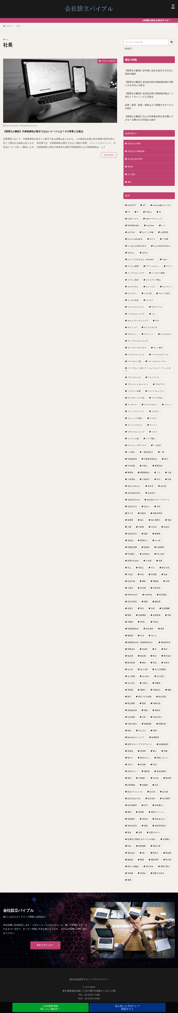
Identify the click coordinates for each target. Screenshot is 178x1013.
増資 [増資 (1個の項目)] (160, 563)
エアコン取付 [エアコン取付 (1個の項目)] (133, 282)
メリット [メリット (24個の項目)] (168, 407)
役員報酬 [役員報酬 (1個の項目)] (165, 611)
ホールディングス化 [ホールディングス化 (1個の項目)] (135, 400)
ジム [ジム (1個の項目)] (153, 316)
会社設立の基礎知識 (106, 61)
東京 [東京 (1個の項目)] (165, 652)
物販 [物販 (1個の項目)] (169, 692)
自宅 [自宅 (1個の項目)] (155, 767)
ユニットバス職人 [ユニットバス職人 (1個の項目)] (135, 421)
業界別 (130, 168)
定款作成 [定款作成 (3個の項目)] (131, 584)
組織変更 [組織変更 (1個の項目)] (155, 740)
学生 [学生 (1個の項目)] (142, 577)
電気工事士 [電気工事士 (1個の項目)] (165, 869)
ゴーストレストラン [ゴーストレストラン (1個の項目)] (135, 310)
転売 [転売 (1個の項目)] (129, 849)
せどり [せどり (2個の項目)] (152, 242)
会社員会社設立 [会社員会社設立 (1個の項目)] (134, 496)
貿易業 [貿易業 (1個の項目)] (141, 815)
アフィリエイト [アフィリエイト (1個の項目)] (152, 269)
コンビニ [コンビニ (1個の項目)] (149, 303)
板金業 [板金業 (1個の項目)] (143, 658)
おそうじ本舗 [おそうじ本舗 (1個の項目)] (147, 235)
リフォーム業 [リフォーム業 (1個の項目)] (133, 441)
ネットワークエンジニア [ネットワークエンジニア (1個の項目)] (137, 343)
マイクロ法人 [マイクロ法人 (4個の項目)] (157, 400)
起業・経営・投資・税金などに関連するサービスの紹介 (149, 106)
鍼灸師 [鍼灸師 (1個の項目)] (130, 862)
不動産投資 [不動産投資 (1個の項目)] (132, 462)
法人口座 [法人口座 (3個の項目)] (144, 672)
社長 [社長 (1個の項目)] (144, 720)
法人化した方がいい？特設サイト (127, 1007)
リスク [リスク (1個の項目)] (154, 434)
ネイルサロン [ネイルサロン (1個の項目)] (166, 337)
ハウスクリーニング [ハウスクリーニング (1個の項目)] (135, 357)
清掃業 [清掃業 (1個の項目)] (130, 692)
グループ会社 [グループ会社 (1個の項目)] (164, 296)
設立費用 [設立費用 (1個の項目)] (166, 801)
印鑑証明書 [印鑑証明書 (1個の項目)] (132, 550)
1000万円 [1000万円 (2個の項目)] (131, 208)
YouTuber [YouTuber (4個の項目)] (150, 228)
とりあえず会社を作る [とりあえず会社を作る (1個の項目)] (136, 249)
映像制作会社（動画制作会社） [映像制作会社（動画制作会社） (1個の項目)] (140, 645)
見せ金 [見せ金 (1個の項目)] (156, 781)
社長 (18, 26)
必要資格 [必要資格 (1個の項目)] (156, 618)
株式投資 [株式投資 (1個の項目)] (131, 665)
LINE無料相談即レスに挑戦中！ (50, 1007)
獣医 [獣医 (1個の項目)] (144, 706)
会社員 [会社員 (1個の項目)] (163, 489)
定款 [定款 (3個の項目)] (165, 577)
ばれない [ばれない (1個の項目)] (131, 255)
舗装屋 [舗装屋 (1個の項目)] (147, 774)
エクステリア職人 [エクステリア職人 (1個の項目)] (153, 282)
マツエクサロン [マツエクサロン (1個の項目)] (150, 407)
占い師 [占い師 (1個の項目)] (157, 543)
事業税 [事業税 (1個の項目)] (130, 475)
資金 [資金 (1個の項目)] (129, 835)
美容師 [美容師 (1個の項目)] (143, 754)
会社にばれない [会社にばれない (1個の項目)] (134, 489)
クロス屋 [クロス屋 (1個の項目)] (147, 296)
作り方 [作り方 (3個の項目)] (130, 516)
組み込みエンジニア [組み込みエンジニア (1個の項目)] (135, 740)
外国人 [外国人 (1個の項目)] (141, 570)
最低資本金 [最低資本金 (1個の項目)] (165, 645)
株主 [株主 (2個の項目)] (155, 658)
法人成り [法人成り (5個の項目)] (146, 679)
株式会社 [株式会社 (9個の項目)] (167, 658)
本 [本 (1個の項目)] (156, 652)
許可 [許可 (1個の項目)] (146, 808)
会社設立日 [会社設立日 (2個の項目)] (132, 509)
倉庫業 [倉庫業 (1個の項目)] (130, 523)
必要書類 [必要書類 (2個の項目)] (142, 618)
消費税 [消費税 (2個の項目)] (157, 686)
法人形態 (131, 176)
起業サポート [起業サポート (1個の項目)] (154, 835)
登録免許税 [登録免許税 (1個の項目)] (132, 713)
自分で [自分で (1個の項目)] (130, 767)
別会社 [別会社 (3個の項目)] (166, 530)
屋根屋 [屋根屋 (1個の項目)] (156, 584)
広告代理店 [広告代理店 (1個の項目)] (132, 604)
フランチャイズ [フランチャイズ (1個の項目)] (134, 380)
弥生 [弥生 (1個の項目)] (142, 611)
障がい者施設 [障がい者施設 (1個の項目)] (133, 869)
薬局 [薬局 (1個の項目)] (129, 781)
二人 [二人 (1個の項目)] (158, 475)
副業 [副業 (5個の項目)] (146, 536)
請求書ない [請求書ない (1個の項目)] (159, 808)
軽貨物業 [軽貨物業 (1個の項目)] (142, 849)
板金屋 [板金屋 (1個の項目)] (130, 658)
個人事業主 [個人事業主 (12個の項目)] (155, 523)
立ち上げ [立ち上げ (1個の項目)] (142, 733)
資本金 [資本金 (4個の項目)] (145, 822)
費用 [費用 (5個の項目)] (129, 815)
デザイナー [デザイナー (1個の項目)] (132, 337)
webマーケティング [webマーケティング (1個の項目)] (154, 221)
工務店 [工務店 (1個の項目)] (130, 591)
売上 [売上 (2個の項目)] (129, 570)
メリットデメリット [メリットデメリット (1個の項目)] (135, 414)
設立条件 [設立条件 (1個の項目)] (151, 801)
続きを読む (109, 160)
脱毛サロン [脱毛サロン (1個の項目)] (145, 760)
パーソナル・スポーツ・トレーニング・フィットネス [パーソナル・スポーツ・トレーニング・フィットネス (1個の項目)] (148, 372)
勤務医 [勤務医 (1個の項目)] (157, 536)
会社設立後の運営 (136, 160)
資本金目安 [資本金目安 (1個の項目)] (132, 828)
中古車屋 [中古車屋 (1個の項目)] (131, 468)
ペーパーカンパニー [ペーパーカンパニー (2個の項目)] (156, 394)
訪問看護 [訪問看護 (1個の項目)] (131, 788)
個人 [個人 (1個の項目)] (142, 523)
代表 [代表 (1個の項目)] (169, 482)
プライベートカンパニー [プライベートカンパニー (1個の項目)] (137, 387)
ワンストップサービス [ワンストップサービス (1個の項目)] (136, 448)
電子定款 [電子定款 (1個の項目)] (149, 869)
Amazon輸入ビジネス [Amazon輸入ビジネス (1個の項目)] (162, 208)
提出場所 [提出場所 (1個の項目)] (149, 631)
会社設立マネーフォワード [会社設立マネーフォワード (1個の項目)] (158, 502)
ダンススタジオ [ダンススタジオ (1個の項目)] (150, 330)
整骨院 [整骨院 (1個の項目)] (130, 638)
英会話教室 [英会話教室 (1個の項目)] (161, 774)
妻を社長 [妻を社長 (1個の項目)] (165, 570)
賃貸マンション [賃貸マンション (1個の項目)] (157, 815)
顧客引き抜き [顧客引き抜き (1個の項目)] (158, 876)
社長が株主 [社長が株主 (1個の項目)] (132, 726)
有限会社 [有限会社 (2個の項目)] (131, 652)
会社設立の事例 (135, 143)
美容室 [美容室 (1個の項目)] (130, 754)
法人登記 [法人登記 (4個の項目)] (160, 679)
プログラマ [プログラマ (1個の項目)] (160, 387)
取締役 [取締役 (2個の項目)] (147, 550)
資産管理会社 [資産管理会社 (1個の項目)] (160, 828)
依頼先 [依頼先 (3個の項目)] (143, 516)
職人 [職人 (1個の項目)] (155, 754)
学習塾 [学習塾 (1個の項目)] (154, 577)
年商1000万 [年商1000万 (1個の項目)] (132, 597)
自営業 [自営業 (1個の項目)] (143, 767)
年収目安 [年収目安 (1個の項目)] (156, 591)
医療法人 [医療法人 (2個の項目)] (144, 543)
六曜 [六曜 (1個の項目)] (129, 530)
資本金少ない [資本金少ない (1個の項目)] (160, 822)
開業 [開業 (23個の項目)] (142, 862)
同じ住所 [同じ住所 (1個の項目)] (160, 557)
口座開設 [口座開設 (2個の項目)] (160, 550)
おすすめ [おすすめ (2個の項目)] (131, 235)
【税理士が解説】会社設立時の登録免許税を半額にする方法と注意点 (149, 83)
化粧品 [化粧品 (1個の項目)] (130, 543)
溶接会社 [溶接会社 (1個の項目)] (156, 692)
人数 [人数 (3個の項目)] (169, 475)
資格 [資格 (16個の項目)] (146, 828)
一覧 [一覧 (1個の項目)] (162, 455)
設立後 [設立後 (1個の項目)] (165, 794)
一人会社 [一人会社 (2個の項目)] (157, 448)
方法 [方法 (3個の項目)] (142, 638)
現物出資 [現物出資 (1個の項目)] (156, 706)
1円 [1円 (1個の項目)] (144, 208)
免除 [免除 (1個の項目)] (169, 523)
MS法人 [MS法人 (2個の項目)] (149, 215)
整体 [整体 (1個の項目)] (162, 631)
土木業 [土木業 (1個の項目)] (148, 563)
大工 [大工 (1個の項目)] (153, 570)
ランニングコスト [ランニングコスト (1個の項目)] (135, 428)
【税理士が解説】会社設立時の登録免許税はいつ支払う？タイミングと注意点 (149, 95)
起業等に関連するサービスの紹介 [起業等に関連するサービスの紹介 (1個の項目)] (141, 842)
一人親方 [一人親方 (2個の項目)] (131, 455)
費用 (129, 184)
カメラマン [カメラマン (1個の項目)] (132, 296)
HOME (9, 26)
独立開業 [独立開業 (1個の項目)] (131, 706)
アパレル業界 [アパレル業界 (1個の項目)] (133, 269)
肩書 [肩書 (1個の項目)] (165, 754)
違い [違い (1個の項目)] (144, 855)
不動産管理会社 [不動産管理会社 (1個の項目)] (150, 462)
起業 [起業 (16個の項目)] (140, 835)
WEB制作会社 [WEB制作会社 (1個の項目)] (133, 228)
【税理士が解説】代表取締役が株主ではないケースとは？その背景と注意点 (58, 133)
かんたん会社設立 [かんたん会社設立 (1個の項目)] (135, 242)
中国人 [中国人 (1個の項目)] (145, 468)
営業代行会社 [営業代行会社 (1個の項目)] (133, 563)
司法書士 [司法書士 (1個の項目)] (131, 557)
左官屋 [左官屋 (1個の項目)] (143, 591)
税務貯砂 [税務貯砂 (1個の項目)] (162, 726)
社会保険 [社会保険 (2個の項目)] (131, 720)
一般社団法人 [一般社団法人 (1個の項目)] (147, 455)
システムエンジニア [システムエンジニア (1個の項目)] (135, 316)
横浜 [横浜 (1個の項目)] (144, 665)
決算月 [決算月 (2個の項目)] (166, 665)
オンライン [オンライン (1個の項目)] (167, 289)
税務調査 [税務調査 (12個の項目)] (147, 726)
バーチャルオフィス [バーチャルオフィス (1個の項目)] (159, 357)
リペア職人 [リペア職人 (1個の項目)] (150, 441)
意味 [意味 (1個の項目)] (169, 618)
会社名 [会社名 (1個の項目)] (150, 489)
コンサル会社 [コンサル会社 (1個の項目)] (133, 303)
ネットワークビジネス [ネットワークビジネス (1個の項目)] (136, 350)
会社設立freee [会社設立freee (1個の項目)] (133, 502)
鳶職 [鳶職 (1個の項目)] (129, 883)
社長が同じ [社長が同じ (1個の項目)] (157, 720)
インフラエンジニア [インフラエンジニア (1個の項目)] (135, 276)
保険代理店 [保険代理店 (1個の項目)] (157, 516)
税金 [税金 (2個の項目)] (129, 733)
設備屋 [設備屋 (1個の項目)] (145, 788)
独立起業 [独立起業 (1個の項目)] (162, 699)
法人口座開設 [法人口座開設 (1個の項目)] (160, 672)
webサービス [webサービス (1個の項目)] (132, 221)
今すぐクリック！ (45, 947)
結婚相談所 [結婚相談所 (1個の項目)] (163, 747)
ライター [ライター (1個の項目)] (153, 421)
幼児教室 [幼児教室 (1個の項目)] (163, 597)
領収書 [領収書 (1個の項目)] (130, 876)
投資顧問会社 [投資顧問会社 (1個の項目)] (133, 631)
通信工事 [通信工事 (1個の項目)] (156, 849)
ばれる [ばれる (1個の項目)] (145, 255)
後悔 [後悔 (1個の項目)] (129, 618)
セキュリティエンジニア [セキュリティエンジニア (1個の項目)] (137, 323)
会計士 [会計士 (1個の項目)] (147, 509)
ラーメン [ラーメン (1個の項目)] (153, 428)
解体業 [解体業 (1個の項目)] (168, 781)
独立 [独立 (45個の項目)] (129, 699)
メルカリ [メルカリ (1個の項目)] (155, 414)
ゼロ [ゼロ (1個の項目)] (157, 323)
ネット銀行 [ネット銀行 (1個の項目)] (158, 350)
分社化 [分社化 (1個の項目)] (154, 530)
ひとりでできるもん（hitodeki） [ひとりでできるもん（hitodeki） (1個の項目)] (141, 262)
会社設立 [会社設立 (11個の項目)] (151, 496)
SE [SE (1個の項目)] (160, 215)
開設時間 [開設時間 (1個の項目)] (155, 862)
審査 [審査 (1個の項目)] (144, 584)
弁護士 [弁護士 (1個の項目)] (130, 611)
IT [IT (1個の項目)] (137, 215)
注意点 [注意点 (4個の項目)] (145, 686)
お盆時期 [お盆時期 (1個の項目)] (164, 235)
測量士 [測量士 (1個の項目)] (143, 692)
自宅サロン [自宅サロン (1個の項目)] (132, 774)
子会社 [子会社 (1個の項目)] (130, 577)
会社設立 (128, 48)
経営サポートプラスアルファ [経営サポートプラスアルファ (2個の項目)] (139, 747)
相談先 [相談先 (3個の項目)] (157, 713)
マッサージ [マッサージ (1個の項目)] (132, 407)
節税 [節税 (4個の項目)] (155, 733)
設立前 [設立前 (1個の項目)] (152, 794)
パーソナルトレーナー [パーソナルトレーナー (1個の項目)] (157, 364)
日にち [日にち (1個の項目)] (154, 638)
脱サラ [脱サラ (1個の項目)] (130, 760)
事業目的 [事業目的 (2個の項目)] (158, 468)
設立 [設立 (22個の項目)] (157, 788)
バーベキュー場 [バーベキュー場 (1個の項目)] (134, 364)
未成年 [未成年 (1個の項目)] (145, 652)
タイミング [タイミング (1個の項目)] (132, 330)
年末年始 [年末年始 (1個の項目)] (148, 597)
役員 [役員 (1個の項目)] (153, 611)
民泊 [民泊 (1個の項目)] (155, 665)
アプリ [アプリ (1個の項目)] (169, 269)
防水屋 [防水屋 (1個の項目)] (168, 862)
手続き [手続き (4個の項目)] (156, 624)
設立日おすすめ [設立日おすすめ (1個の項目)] (134, 801)
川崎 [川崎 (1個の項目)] (167, 584)
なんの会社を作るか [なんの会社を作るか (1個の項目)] (161, 249)
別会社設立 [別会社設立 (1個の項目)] (132, 536)
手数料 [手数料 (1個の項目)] (130, 624)
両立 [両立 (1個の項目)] (166, 462)
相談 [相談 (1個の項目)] (146, 713)
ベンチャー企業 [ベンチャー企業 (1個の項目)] (134, 394)
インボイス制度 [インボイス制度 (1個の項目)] (158, 276)
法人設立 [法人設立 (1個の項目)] (131, 686)
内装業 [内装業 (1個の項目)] (141, 530)
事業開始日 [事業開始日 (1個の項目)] (145, 475)
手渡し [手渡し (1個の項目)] (143, 624)
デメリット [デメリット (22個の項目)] (148, 337)
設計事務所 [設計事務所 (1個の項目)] (132, 808)
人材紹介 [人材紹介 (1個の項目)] (146, 482)
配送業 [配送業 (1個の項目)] (168, 855)
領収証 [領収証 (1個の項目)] (143, 876)
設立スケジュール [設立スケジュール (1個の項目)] (135, 794)
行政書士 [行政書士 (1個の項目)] (142, 781)
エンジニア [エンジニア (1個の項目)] (150, 289)
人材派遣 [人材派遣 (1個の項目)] (131, 482)
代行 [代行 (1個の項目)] (158, 482)
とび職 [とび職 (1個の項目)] (165, 242)
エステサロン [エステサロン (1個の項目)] (133, 289)
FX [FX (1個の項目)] (128, 215)
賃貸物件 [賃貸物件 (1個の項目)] (131, 822)
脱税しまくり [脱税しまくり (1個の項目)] (162, 760)
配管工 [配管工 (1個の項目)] (156, 855)
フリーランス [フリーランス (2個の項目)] (153, 380)
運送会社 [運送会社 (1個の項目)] (131, 855)
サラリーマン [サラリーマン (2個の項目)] (157, 310)
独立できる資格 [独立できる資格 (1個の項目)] (144, 699)
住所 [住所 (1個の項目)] (158, 509)
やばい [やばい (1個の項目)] (165, 262)
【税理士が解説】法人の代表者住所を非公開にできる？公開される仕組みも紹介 (149, 118)
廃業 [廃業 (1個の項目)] (146, 604)
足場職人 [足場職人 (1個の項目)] (166, 842)
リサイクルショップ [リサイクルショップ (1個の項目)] (135, 434)
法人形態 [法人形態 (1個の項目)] (131, 679)
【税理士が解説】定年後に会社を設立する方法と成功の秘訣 (149, 72)
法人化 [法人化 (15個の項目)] (130, 672)
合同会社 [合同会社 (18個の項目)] (146, 557)
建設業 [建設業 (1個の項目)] (157, 604)
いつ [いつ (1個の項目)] (163, 228)
